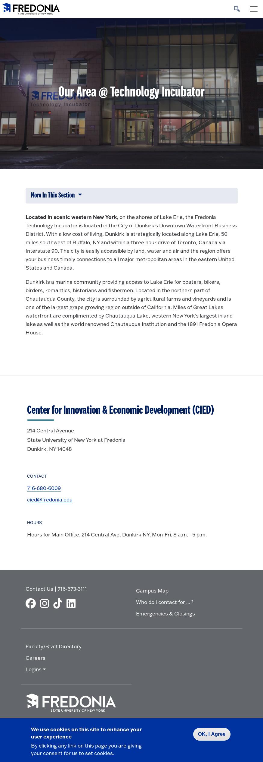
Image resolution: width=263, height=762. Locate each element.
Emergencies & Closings (165, 613)
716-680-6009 (44, 488)
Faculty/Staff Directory (54, 646)
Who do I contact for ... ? (164, 602)
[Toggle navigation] (254, 9)
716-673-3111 (72, 589)
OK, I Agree (212, 734)
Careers (35, 658)
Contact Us (39, 589)
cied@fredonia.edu (50, 499)
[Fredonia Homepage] (31, 7)
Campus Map (152, 590)
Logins (34, 669)
